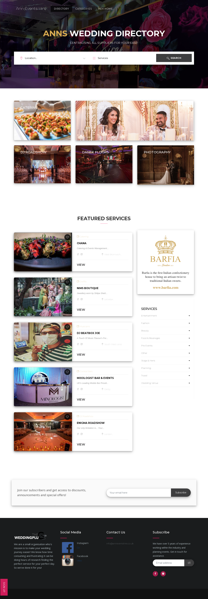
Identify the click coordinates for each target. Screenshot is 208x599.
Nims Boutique (88, 288)
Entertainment (149, 315)
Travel (144, 375)
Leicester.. (107, 299)
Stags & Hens (148, 360)
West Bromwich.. (112, 254)
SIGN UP (4, 587)
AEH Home (104, 8)
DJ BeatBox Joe (89, 333)
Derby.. (106, 389)
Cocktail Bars (84, 371)
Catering (82, 236)
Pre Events (146, 345)
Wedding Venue (149, 383)
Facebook (82, 556)
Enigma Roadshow (91, 423)
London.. (107, 434)
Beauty (145, 330)
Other (144, 353)
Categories (82, 8)
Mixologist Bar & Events (96, 378)
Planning (146, 368)
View (79, 560)
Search (178, 58)
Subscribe (180, 492)
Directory (59, 8)
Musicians (83, 326)
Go (78, 547)
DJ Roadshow (85, 416)
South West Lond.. (112, 344)
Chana (82, 243)
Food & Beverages (150, 338)
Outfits (81, 281)
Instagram (83, 543)
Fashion (145, 323)
